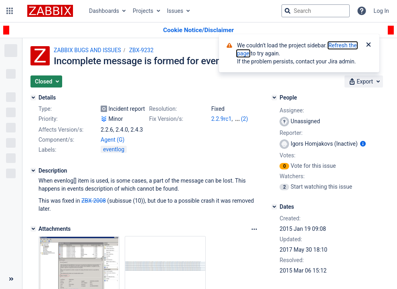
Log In (381, 11)
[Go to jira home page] (50, 11)
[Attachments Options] (254, 229)
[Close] (369, 45)
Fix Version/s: (166, 119)
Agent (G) (112, 139)
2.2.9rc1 (221, 119)
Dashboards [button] (104, 11)
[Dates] (274, 207)
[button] (9, 11)
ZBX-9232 (141, 50)
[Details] (33, 97)
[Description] (33, 170)
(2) (244, 119)
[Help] (361, 10)
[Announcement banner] (198, 30)
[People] (274, 97)
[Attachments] (33, 229)
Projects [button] (143, 11)
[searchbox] (316, 10)
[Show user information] (363, 143)
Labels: (47, 150)
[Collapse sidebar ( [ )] (11, 279)
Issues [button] (175, 11)
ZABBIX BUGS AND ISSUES (87, 50)
